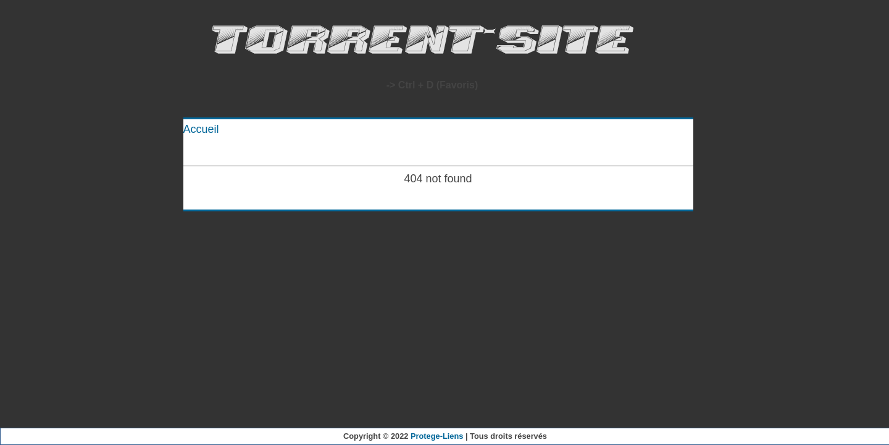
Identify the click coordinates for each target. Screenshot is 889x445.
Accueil (201, 129)
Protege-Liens (437, 436)
